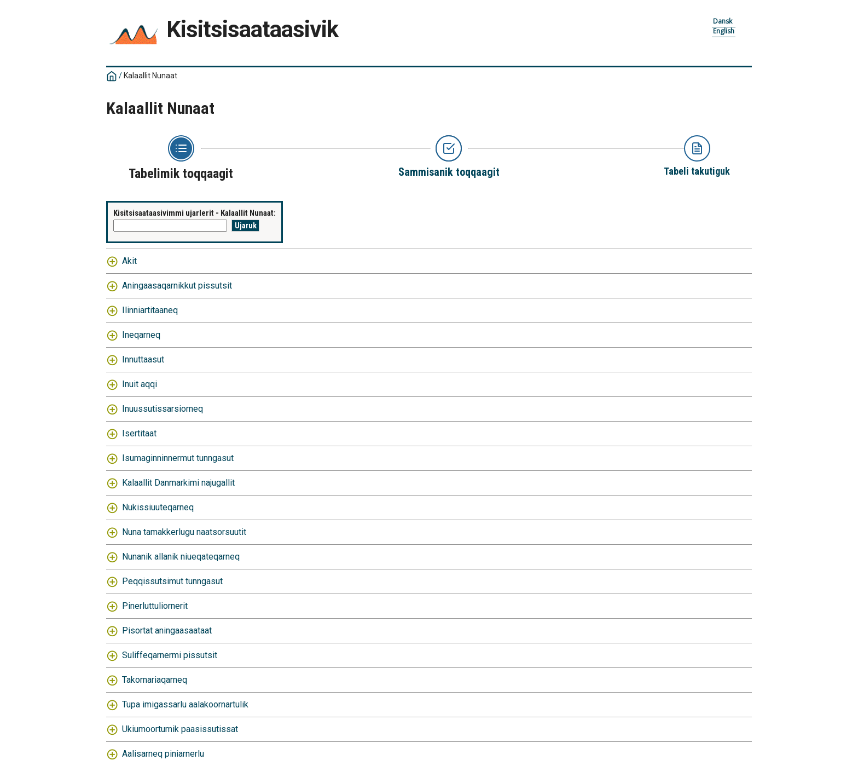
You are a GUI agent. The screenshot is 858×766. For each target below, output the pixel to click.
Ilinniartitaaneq (150, 310)
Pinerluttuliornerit (155, 606)
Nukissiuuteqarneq (158, 507)
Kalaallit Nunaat (150, 75)
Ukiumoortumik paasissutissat (180, 729)
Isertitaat (139, 433)
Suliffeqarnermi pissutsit (169, 655)
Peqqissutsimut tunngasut (172, 581)
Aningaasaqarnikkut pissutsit (177, 285)
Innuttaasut (143, 359)
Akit (129, 261)
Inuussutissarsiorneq (162, 409)
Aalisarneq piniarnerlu (163, 753)
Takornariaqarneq (154, 680)
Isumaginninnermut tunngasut (178, 458)
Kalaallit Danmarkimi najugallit (178, 482)
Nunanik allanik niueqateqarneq (181, 556)
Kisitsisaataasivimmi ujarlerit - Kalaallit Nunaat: (194, 213)
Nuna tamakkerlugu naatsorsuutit (184, 532)
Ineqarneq (141, 335)
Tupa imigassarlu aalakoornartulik (185, 704)
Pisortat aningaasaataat (167, 630)
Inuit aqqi (139, 384)
